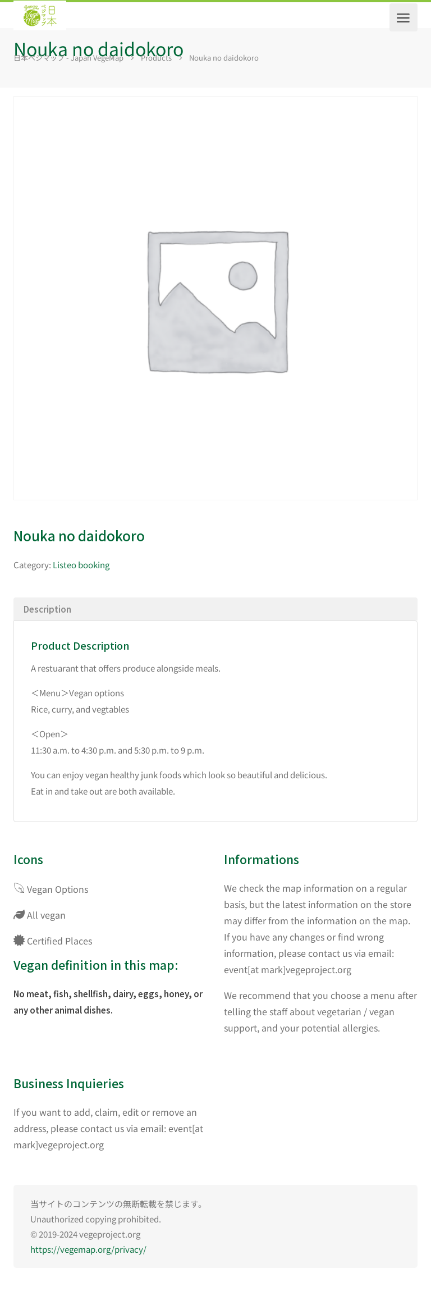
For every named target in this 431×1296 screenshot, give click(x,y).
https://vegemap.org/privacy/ (88, 1249)
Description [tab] (47, 609)
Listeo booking (81, 565)
